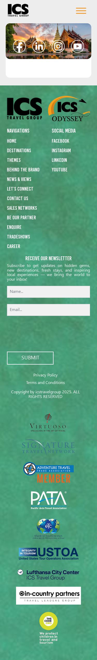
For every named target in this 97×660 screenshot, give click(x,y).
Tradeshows (18, 237)
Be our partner (21, 217)
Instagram (61, 150)
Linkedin (59, 160)
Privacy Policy (45, 375)
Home (12, 141)
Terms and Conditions (45, 383)
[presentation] (48, 334)
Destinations (19, 150)
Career (13, 246)
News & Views (19, 179)
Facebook (60, 141)
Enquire (14, 227)
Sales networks (22, 208)
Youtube (60, 169)
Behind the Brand (23, 169)
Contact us (17, 198)
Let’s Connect (20, 189)
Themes (14, 160)
